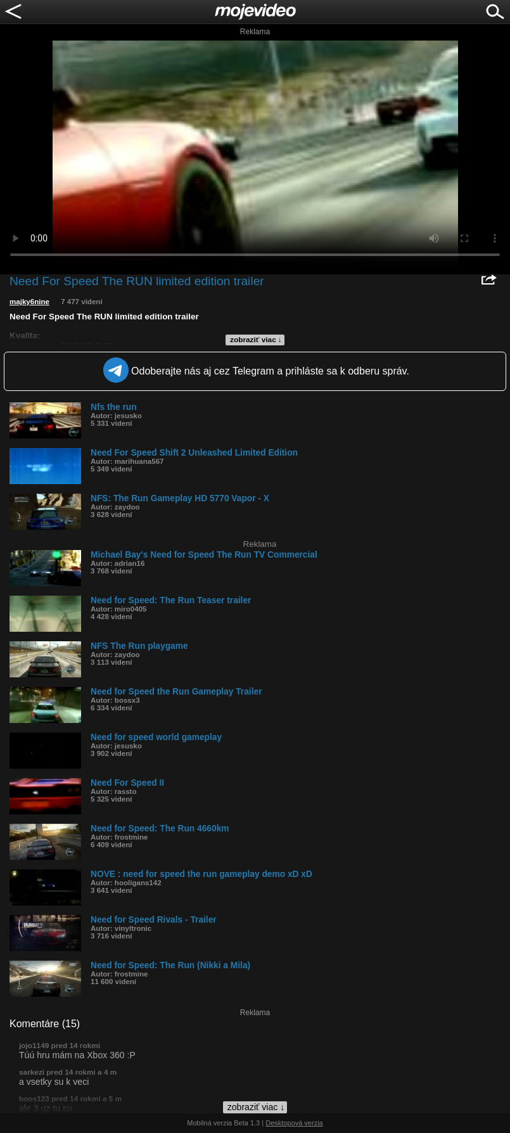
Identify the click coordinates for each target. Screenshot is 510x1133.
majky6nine (29, 301)
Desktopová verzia (294, 1123)
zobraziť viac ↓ (256, 339)
